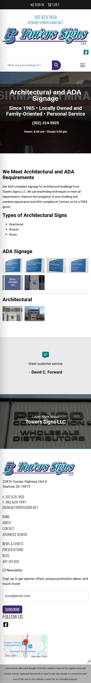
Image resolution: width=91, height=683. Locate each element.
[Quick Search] (27, 65)
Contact (9, 528)
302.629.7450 (45, 17)
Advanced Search (15, 534)
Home (6, 516)
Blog (6, 555)
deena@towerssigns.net (45, 22)
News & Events (13, 543)
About (7, 522)
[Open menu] (82, 65)
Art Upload (11, 561)
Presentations (13, 549)
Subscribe (12, 609)
